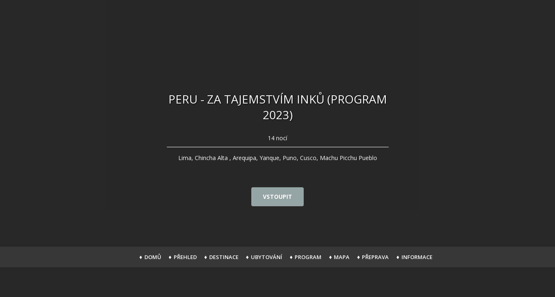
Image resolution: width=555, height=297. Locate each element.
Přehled (185, 257)
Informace (416, 257)
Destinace (224, 257)
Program (308, 257)
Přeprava (375, 257)
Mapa (342, 257)
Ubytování (266, 257)
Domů (152, 257)
